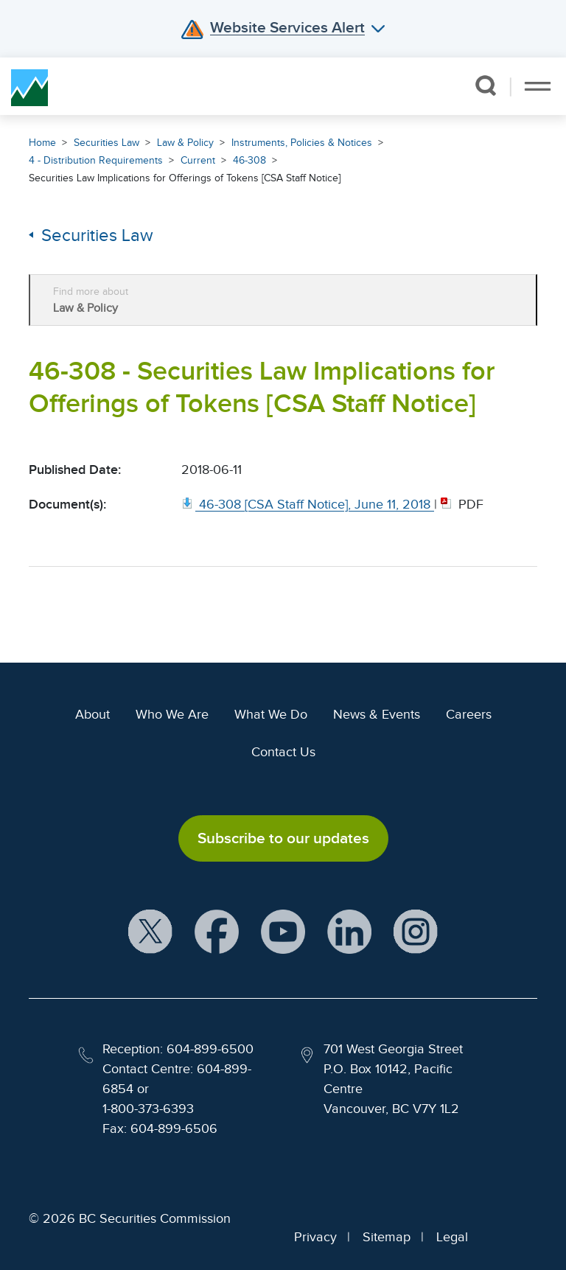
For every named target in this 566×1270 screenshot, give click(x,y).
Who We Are (172, 714)
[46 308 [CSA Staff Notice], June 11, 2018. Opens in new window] (307, 504)
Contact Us (283, 751)
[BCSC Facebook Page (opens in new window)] (216, 933)
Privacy (315, 1236)
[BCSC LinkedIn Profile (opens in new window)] (349, 933)
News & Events (376, 714)
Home (42, 142)
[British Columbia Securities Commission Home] (29, 86)
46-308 (249, 160)
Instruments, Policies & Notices (301, 142)
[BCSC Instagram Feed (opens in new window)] (415, 933)
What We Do (270, 714)
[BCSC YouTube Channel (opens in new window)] (283, 933)
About (92, 714)
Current (198, 160)
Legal (452, 1236)
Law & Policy (185, 142)
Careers (469, 714)
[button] (485, 85)
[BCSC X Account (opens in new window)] (150, 933)
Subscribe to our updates (283, 838)
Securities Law (106, 142)
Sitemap (386, 1236)
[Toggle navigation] (537, 86)
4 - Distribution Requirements (96, 160)
